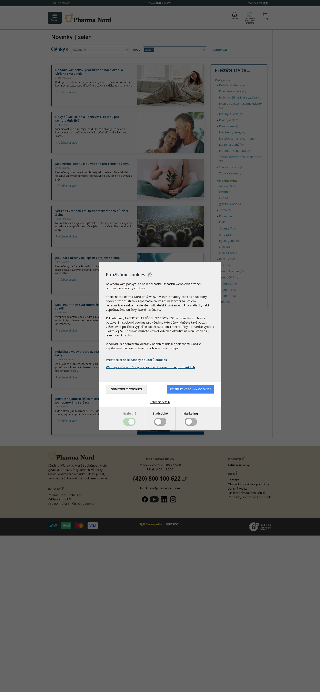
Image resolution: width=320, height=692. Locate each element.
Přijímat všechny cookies (190, 389)
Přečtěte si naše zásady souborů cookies (136, 360)
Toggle (129, 422)
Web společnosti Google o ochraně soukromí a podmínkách (151, 367)
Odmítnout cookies (126, 389)
